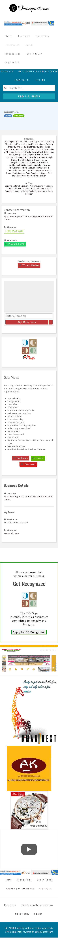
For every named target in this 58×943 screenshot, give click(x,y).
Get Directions (27, 322)
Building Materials (37, 142)
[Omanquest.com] (29, 8)
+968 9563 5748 (14, 244)
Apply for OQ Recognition (29, 632)
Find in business (29, 96)
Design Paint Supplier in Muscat (29, 155)
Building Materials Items (34, 144)
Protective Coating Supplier (33, 176)
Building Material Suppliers (16, 142)
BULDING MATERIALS (20, 149)
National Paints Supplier (34, 189)
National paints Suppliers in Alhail (27, 165)
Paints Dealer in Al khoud (34, 191)
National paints (36, 186)
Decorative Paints (23, 152)
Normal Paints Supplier (24, 168)
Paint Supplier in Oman (36, 173)
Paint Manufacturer (21, 170)
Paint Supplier (19, 173)
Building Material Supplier (16, 186)
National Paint (25, 163)
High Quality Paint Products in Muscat (30, 157)
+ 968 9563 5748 (14, 231)
